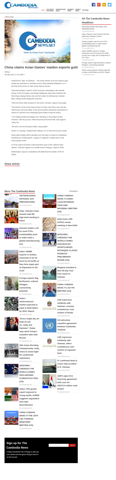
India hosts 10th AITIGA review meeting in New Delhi (67, 222)
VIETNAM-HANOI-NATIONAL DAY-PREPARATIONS (27, 198)
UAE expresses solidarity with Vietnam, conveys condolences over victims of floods (65, 306)
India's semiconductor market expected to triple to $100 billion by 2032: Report (28, 304)
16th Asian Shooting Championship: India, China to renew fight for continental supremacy (29, 351)
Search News (78, 10)
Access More (73, 191)
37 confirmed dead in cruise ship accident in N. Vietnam (67, 363)
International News (61, 10)
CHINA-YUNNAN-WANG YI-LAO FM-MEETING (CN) (66, 287)
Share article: (12, 164)
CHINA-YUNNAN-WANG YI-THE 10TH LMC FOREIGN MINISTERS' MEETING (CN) (28, 418)
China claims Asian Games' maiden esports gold (41, 67)
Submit (72, 445)
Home (43, 10)
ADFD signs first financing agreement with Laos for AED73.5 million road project (67, 382)
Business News (71, 10)
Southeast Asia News (50, 10)
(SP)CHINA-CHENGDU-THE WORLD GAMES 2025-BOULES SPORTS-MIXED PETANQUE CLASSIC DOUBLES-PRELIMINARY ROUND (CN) (67, 247)
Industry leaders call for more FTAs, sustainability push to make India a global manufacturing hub (95, 44)
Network (85, 10)
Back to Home (9, 17)
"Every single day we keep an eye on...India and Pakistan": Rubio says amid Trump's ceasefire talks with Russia (29, 328)
